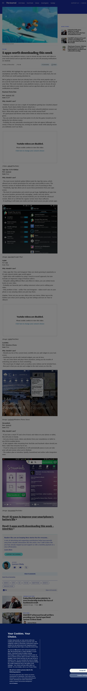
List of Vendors (14, 683)
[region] (43, 657)
